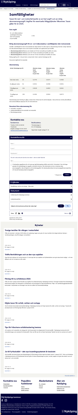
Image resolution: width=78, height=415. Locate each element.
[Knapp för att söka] (65, 3)
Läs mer (7, 249)
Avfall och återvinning (20, 8)
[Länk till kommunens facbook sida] (2, 400)
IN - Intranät (42, 384)
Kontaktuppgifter (8, 385)
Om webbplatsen (6, 411)
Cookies (24, 411)
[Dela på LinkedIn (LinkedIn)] (19, 213)
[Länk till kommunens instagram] (5, 400)
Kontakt (76, 8)
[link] (41, 137)
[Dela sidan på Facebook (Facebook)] (16, 213)
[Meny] (72, 3)
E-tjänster (31, 3)
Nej (67, 205)
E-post (41, 387)
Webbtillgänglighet (32, 411)
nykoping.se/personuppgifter (26, 170)
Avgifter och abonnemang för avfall (36, 8)
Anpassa (24, 3)
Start (1, 8)
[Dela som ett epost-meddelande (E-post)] (22, 213)
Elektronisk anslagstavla (63, 386)
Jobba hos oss (60, 388)
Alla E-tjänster (25, 388)
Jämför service (25, 390)
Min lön (41, 385)
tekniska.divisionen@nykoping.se (19, 130)
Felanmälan (6, 384)
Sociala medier (61, 390)
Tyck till (5, 387)
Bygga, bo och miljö (9, 8)
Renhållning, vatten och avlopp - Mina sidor (22, 186)
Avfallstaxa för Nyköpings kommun (20, 195)
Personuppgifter (16, 411)
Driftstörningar (40, 3)
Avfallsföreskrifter (15, 199)
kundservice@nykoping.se (7, 404)
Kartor (23, 386)
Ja (61, 205)
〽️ (1, 413)
